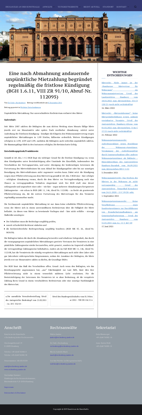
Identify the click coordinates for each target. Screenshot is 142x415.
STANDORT (108, 6)
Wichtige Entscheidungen (30, 107)
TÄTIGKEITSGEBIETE (68, 6)
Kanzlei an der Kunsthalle (78, 409)
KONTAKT (121, 6)
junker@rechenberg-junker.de (62, 337)
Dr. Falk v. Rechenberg (17, 102)
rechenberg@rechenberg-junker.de (64, 346)
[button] (53, 7)
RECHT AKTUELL (92, 6)
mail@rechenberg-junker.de (15, 366)
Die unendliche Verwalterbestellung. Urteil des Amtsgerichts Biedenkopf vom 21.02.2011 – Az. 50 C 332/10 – (26, 300)
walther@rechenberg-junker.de (63, 364)
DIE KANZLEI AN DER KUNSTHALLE (23, 6)
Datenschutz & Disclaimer (15, 393)
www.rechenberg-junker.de (15, 369)
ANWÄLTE (47, 6)
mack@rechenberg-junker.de (62, 355)
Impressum (8, 387)
